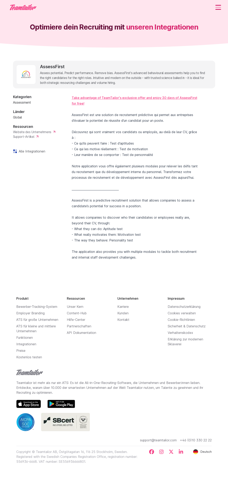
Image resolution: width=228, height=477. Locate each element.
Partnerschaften (79, 326)
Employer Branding (30, 313)
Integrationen (26, 344)
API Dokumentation (81, 333)
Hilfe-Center (76, 320)
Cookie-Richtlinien (181, 320)
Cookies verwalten (182, 313)
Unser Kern (75, 307)
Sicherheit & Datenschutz (187, 326)
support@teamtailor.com (158, 440)
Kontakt (123, 320)
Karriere (123, 307)
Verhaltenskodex (180, 333)
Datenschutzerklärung (184, 307)
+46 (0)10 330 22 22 (196, 440)
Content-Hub (77, 313)
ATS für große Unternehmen (37, 320)
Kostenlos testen (29, 357)
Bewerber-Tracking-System (36, 307)
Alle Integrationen (31, 151)
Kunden (123, 313)
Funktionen (24, 338)
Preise (20, 351)
